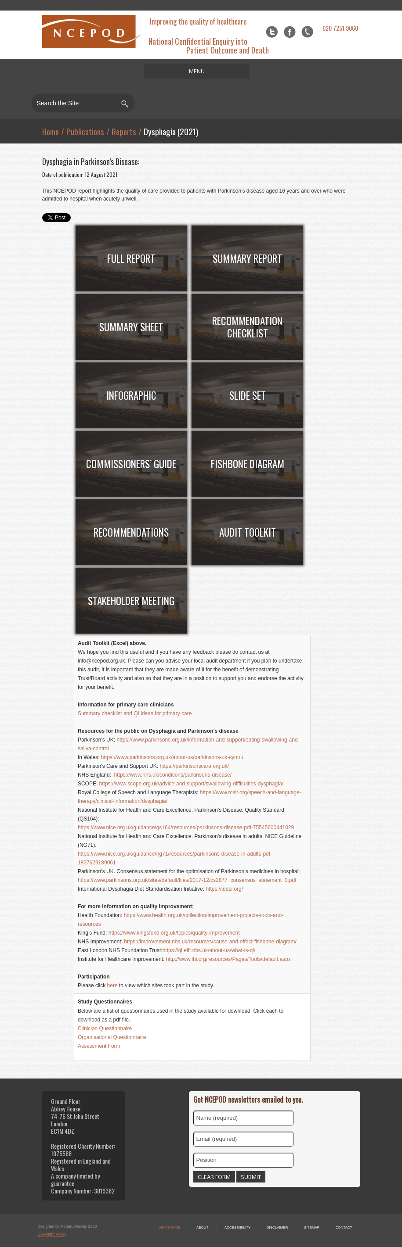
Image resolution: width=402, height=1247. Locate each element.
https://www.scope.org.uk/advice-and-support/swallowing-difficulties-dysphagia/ (191, 784)
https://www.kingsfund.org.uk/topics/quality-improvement (174, 933)
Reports (124, 131)
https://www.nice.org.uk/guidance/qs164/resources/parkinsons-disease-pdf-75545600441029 (186, 827)
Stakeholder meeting (131, 601)
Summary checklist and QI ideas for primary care (135, 713)
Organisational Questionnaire (112, 1037)
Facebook (290, 32)
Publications (85, 131)
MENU (197, 71)
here (112, 985)
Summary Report (247, 258)
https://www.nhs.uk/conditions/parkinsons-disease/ (172, 775)
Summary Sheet (131, 327)
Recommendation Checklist (247, 327)
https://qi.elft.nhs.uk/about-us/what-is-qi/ (210, 950)
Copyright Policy (52, 1234)
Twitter (272, 32)
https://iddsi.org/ (225, 889)
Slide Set (247, 395)
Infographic (131, 395)
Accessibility (238, 1227)
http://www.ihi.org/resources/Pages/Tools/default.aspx (228, 959)
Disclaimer (277, 1227)
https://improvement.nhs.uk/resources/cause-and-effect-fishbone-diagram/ (210, 942)
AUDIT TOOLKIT (247, 532)
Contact (343, 1227)
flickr (307, 32)
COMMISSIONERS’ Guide (131, 464)
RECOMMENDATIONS (131, 532)
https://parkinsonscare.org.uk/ (193, 766)
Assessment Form (100, 1046)
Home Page (170, 1227)
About (202, 1227)
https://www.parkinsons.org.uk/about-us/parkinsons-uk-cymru (172, 757)
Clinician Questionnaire (106, 1028)
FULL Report (131, 258)
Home (50, 131)
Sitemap (311, 1227)
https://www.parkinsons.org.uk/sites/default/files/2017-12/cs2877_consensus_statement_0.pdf (188, 880)
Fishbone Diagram (247, 464)
